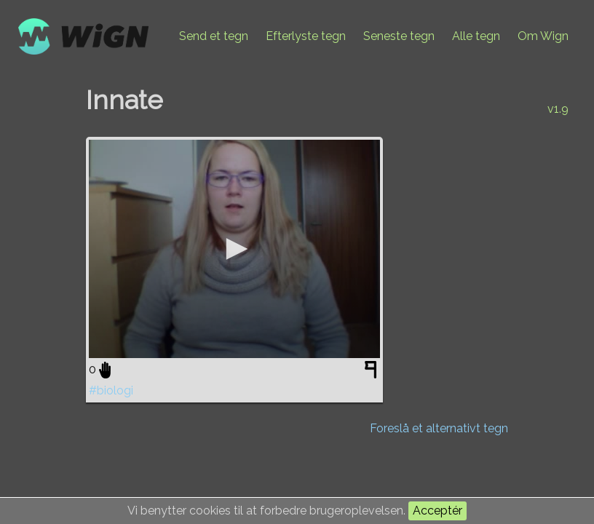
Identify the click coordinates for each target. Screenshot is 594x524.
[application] (234, 249)
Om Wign (543, 36)
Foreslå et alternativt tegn (439, 428)
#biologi (111, 390)
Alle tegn (476, 36)
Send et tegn (213, 36)
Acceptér (437, 510)
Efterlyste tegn (306, 36)
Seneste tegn (399, 36)
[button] (234, 249)
